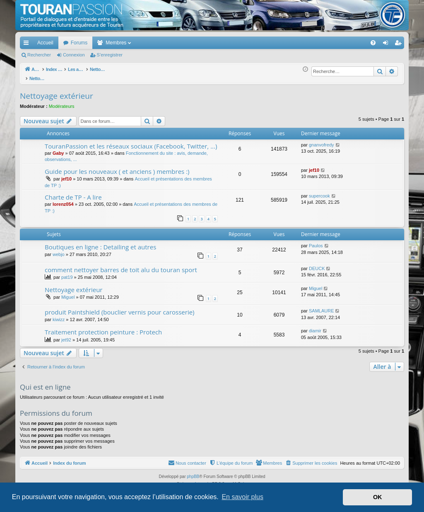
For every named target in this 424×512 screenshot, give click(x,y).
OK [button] (377, 497)
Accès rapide (27, 44)
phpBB (193, 472)
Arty (198, 479)
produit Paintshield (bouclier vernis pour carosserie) (120, 307)
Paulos (316, 241)
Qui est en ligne (45, 382)
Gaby (58, 148)
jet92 (66, 335)
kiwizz (59, 314)
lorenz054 (63, 199)
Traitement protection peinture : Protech (103, 327)
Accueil (45, 43)
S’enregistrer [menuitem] (399, 44)
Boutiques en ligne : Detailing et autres (100, 242)
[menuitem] (344, 43)
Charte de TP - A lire (73, 192)
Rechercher (39, 54)
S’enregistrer (110, 54)
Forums (79, 43)
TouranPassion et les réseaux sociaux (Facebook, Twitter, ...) (131, 141)
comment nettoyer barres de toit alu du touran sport (121, 265)
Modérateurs (62, 101)
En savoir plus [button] (242, 496)
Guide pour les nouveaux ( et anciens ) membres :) (117, 167)
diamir (315, 326)
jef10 (66, 174)
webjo (59, 249)
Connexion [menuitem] (387, 44)
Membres (116, 43)
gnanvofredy (321, 140)
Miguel (68, 292)
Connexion (74, 54)
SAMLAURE (321, 306)
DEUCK (317, 263)
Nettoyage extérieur (56, 91)
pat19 (67, 272)
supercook (319, 191)
